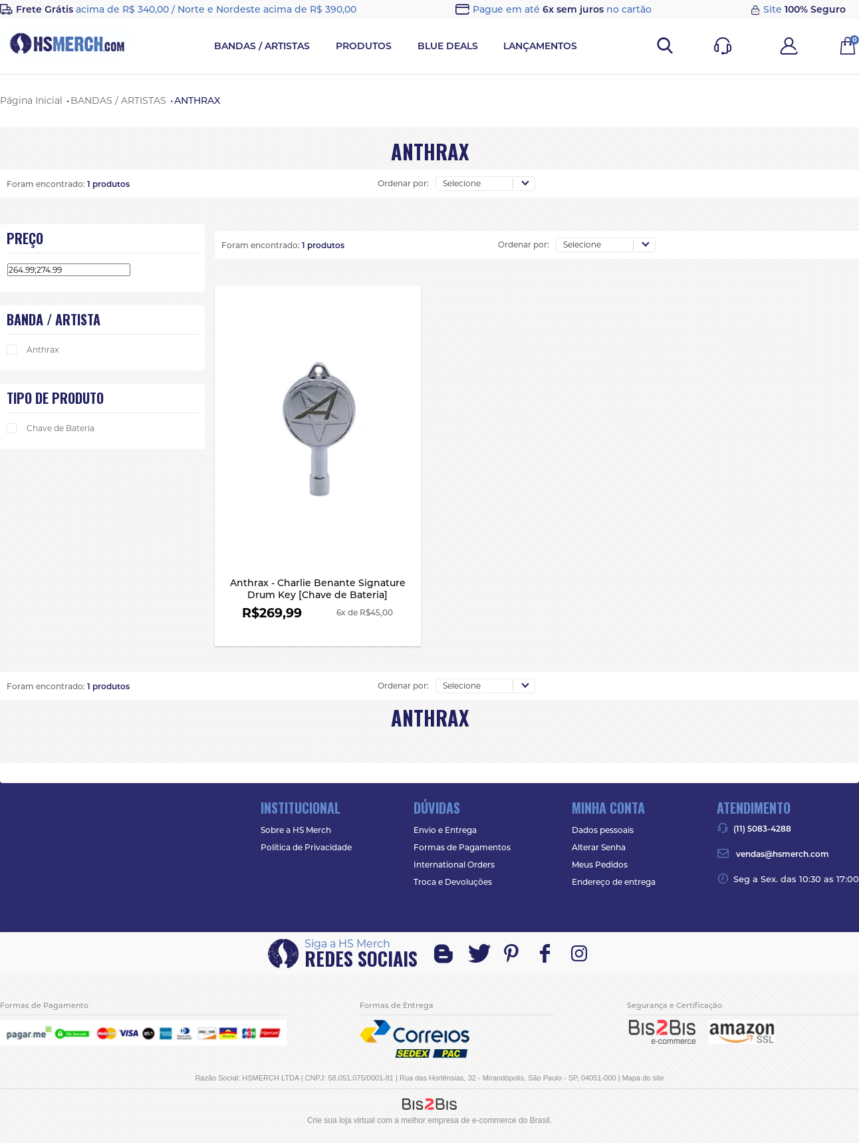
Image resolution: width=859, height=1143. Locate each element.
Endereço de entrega (614, 882)
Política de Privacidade (306, 847)
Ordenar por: (403, 183)
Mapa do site (643, 1078)
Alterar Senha (599, 847)
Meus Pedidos (600, 865)
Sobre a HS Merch (296, 830)
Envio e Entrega (445, 830)
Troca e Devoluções (453, 882)
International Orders (454, 865)
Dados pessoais (603, 830)
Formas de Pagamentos (462, 847)
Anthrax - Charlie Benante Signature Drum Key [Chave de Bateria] (318, 601)
